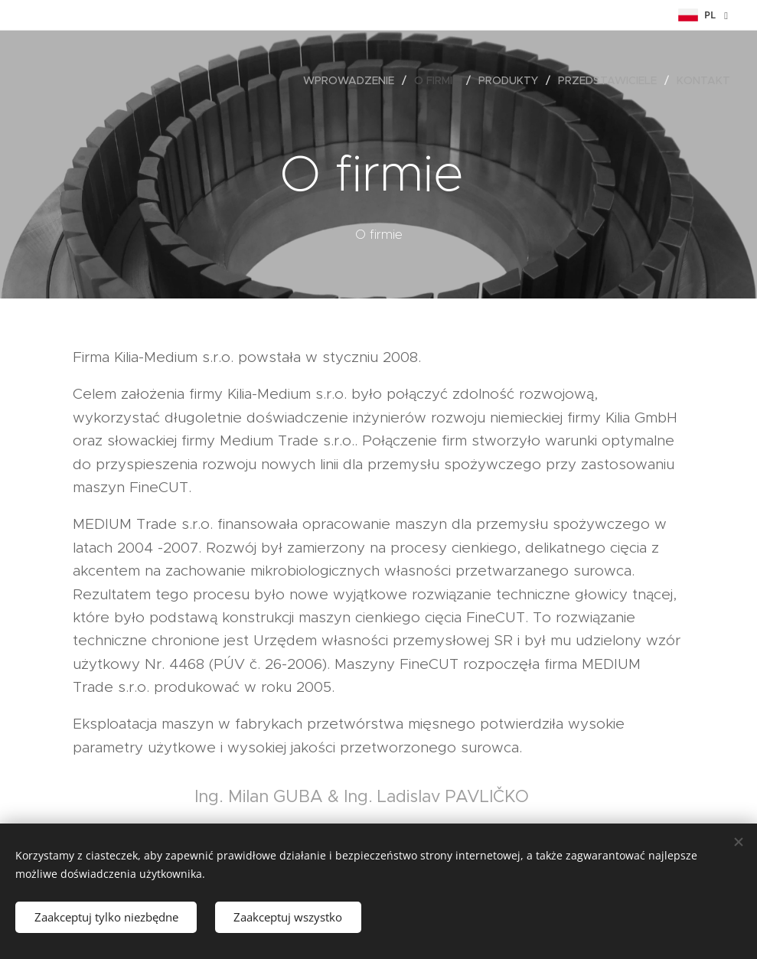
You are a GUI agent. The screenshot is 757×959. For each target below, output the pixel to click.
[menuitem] (352, 80)
